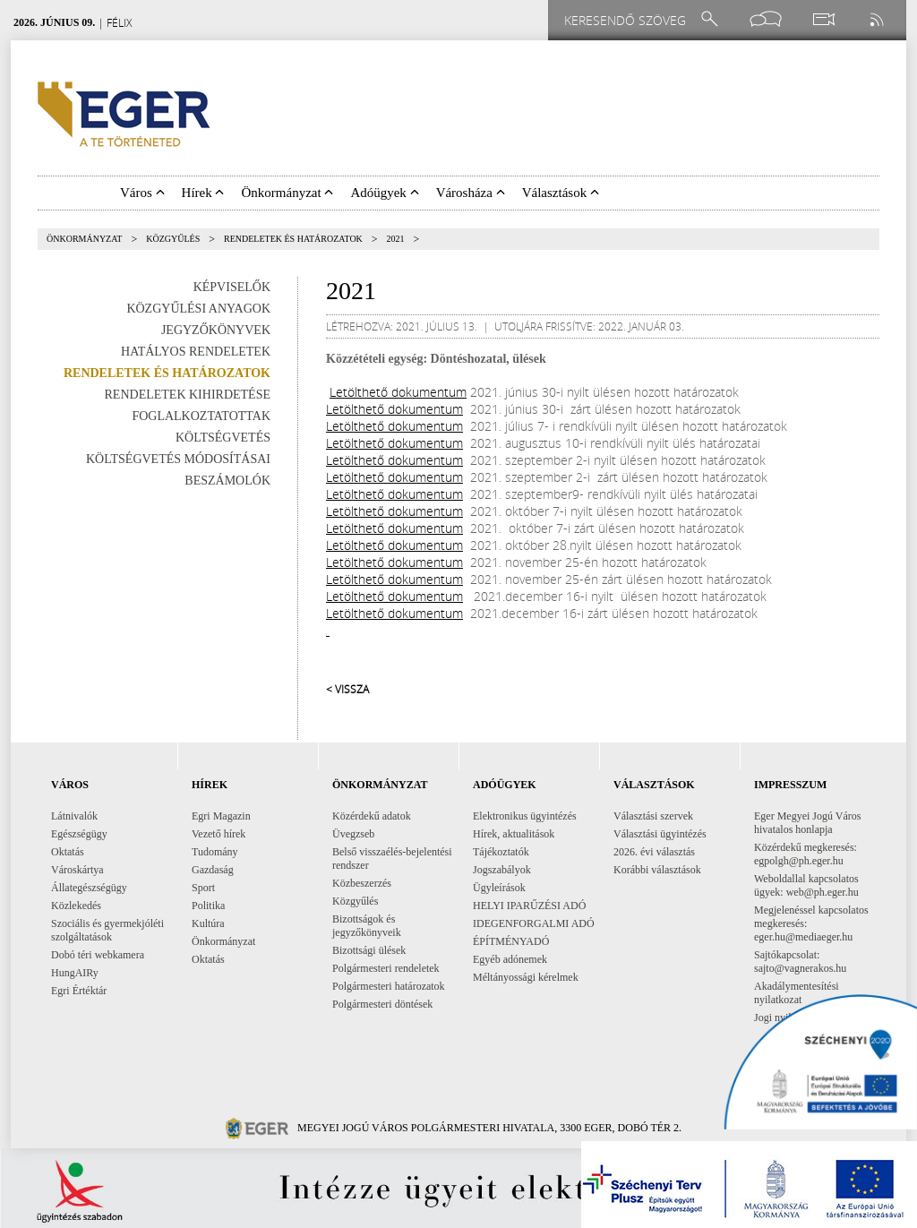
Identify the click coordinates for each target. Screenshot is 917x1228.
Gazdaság (213, 869)
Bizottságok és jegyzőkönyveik (366, 926)
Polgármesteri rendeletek (386, 968)
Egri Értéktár (79, 990)
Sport (203, 887)
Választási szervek (653, 816)
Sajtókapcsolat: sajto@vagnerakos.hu (800, 962)
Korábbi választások (657, 869)
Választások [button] (560, 192)
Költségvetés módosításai (178, 459)
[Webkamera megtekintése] (823, 19)
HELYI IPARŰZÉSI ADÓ (529, 905)
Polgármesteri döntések (382, 1004)
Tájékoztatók (501, 852)
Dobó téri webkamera (97, 955)
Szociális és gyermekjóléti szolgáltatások (107, 930)
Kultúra (208, 923)
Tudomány (215, 852)
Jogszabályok (502, 869)
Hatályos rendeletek (195, 351)
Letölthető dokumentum (398, 391)
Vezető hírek (218, 834)
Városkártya (77, 869)
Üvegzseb (353, 834)
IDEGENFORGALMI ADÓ (534, 923)
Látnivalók (74, 816)
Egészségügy (79, 834)
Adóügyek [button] (384, 192)
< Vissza (347, 689)
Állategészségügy (89, 887)
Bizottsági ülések (369, 950)
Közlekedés (76, 905)
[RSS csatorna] (878, 19)
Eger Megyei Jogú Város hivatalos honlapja (807, 823)
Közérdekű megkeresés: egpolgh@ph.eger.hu (805, 854)
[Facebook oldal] (766, 19)
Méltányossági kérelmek (525, 977)
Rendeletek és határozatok (293, 239)
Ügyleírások (499, 887)
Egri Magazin (221, 816)
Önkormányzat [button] (287, 192)
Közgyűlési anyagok (198, 308)
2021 (396, 239)
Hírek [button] (203, 192)
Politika (208, 905)
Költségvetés (223, 437)
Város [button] (142, 192)
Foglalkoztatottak (201, 416)
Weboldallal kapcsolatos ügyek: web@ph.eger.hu (806, 885)
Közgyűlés (173, 239)
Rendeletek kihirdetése (187, 394)
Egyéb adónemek (510, 959)
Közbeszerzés (361, 883)
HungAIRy (75, 972)
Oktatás (67, 852)
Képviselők (231, 287)
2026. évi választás (654, 852)
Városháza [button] (470, 192)
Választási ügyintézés (660, 834)
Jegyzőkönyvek (215, 330)
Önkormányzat (84, 239)
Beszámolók (227, 480)
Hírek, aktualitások (513, 834)
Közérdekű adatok (371, 816)
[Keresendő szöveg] (627, 20)
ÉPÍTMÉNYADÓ (511, 941)
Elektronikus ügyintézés (525, 816)
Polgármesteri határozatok (388, 986)
